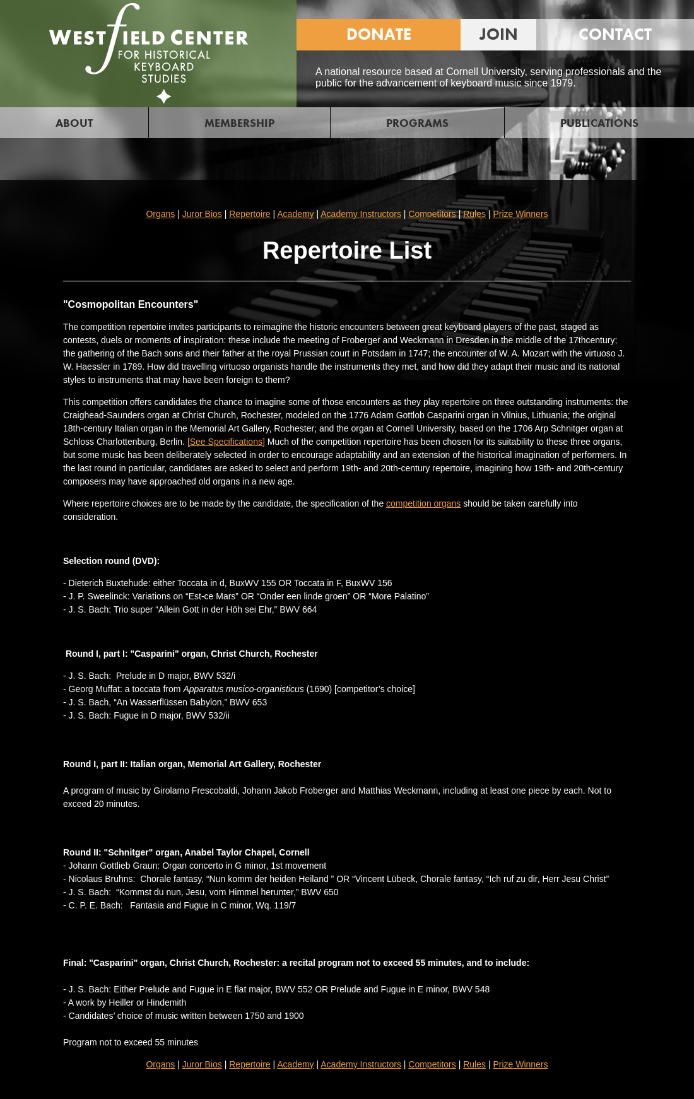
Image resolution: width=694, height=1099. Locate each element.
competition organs (423, 503)
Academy (295, 214)
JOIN (498, 34)
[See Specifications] (226, 442)
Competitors (432, 214)
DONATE (378, 34)
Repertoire (249, 214)
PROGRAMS (417, 122)
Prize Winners (520, 214)
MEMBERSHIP (239, 122)
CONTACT (615, 34)
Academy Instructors (361, 214)
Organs (160, 214)
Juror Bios (202, 214)
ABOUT (74, 122)
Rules (474, 214)
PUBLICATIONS (599, 122)
